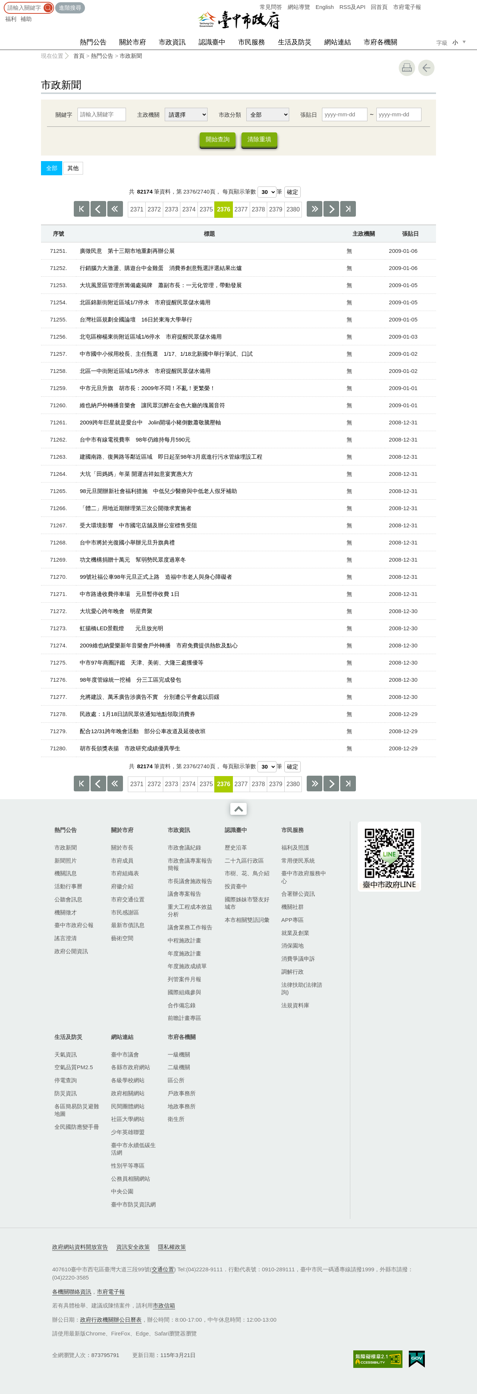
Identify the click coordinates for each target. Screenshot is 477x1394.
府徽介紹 (122, 886)
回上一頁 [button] (426, 68)
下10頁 (314, 209)
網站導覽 (299, 7)
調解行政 (292, 971)
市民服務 (251, 42)
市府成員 (122, 860)
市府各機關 (380, 42)
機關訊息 (65, 873)
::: (2, 3)
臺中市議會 (125, 1054)
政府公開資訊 (71, 951)
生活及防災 (295, 42)
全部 (51, 168)
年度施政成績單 (187, 966)
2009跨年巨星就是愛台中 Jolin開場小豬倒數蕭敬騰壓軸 (150, 422)
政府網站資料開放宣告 (80, 1247)
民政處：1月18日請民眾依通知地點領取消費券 (137, 714)
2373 (172, 209)
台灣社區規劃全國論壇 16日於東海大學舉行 (136, 319)
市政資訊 (172, 42)
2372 (154, 209)
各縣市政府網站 (130, 1067)
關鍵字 (64, 115)
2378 (258, 209)
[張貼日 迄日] (398, 114)
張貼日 (308, 115)
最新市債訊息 (128, 925)
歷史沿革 (236, 847)
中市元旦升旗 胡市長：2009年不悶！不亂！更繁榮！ (147, 388)
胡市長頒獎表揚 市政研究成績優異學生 (130, 748)
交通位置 (163, 1269)
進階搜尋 (70, 7)
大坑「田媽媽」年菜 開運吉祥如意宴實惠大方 (136, 474)
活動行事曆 (68, 886)
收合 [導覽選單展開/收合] (238, 809)
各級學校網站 (128, 1080)
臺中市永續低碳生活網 (133, 1149)
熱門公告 (93, 42)
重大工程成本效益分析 (190, 910)
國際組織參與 (184, 992)
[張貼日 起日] (344, 114)
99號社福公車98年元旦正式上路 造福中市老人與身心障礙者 (156, 577)
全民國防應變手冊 (76, 1127)
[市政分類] (267, 114)
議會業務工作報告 (190, 927)
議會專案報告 (184, 894)
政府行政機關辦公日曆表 (111, 1319)
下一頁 (331, 209)
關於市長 (122, 847)
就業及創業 (295, 933)
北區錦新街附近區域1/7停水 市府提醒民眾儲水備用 (145, 302)
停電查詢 (65, 1080)
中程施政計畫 (184, 940)
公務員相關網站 (130, 1178)
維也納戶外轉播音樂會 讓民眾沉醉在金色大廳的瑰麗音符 (152, 405)
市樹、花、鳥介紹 (247, 873)
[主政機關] (186, 114)
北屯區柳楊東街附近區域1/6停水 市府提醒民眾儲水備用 (151, 336)
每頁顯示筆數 (239, 191)
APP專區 (292, 920)
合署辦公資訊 (298, 894)
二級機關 (179, 1067)
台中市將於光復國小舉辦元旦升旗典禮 (127, 542)
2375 (206, 209)
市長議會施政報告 (190, 881)
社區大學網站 (128, 1119)
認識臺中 (212, 42)
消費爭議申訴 (298, 958)
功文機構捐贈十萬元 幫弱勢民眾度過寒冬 (133, 559)
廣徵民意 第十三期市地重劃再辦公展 (127, 251)
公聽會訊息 (68, 899)
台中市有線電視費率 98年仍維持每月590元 (135, 439)
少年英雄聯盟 (128, 1132)
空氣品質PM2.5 (73, 1067)
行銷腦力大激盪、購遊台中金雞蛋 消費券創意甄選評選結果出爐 (161, 268)
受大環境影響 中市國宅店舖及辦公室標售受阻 (138, 525)
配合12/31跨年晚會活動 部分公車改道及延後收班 (143, 731)
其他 (73, 168)
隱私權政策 (172, 1247)
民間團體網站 (128, 1106)
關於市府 (132, 42)
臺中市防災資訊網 (133, 1204)
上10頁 (115, 209)
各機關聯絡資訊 (71, 1291)
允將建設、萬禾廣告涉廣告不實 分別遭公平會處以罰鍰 (149, 697)
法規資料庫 (295, 1005)
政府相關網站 (128, 1093)
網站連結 (337, 42)
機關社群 (292, 907)
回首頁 (379, 7)
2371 (136, 209)
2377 (241, 209)
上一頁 (98, 209)
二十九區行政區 (244, 860)
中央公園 (122, 1191)
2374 (189, 209)
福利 (10, 19)
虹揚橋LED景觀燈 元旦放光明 (121, 628)
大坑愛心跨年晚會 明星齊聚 (116, 611)
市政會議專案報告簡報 (190, 864)
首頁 (79, 56)
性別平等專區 (128, 1165)
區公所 (176, 1080)
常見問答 (271, 7)
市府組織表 (125, 873)
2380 (293, 209)
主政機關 (148, 115)
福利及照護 (295, 847)
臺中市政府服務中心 (303, 877)
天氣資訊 (65, 1054)
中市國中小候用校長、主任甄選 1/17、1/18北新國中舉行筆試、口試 (166, 354)
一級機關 (179, 1054)
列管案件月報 (184, 979)
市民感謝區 (125, 912)
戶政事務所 (182, 1093)
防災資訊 (65, 1093)
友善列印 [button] (407, 68)
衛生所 (176, 1119)
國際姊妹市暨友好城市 (247, 903)
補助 (26, 19)
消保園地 (292, 945)
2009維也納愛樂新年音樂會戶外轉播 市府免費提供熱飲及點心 (158, 645)
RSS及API (352, 7)
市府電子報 (407, 7)
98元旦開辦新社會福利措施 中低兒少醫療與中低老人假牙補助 (158, 491)
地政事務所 (182, 1106)
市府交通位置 (128, 899)
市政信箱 (164, 1305)
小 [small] (455, 42)
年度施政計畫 (184, 953)
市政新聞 (131, 56)
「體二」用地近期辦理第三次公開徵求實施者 (136, 508)
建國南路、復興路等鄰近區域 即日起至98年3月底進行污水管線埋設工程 (171, 456)
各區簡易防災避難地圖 (76, 1110)
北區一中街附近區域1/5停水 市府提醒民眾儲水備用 (145, 371)
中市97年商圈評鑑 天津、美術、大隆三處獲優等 (141, 662)
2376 (223, 209)
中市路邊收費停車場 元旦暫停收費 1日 (130, 594)
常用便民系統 (298, 860)
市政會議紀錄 (184, 847)
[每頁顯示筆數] (267, 192)
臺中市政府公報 (74, 925)
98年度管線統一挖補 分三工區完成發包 (130, 679)
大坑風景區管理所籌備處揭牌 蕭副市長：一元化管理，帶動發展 (161, 285)
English (325, 7)
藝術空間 (122, 938)
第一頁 (81, 209)
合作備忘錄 (182, 1005)
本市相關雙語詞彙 (247, 920)
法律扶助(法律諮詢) (301, 988)
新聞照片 (65, 860)
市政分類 (230, 115)
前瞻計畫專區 (184, 1018)
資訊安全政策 (133, 1247)
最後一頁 (348, 209)
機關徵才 (65, 912)
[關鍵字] (102, 114)
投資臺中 (236, 886)
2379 (275, 209)
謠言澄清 (65, 938)
